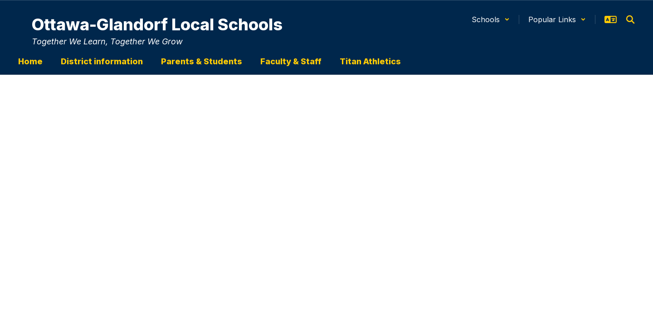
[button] (491, 19)
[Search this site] (630, 19)
